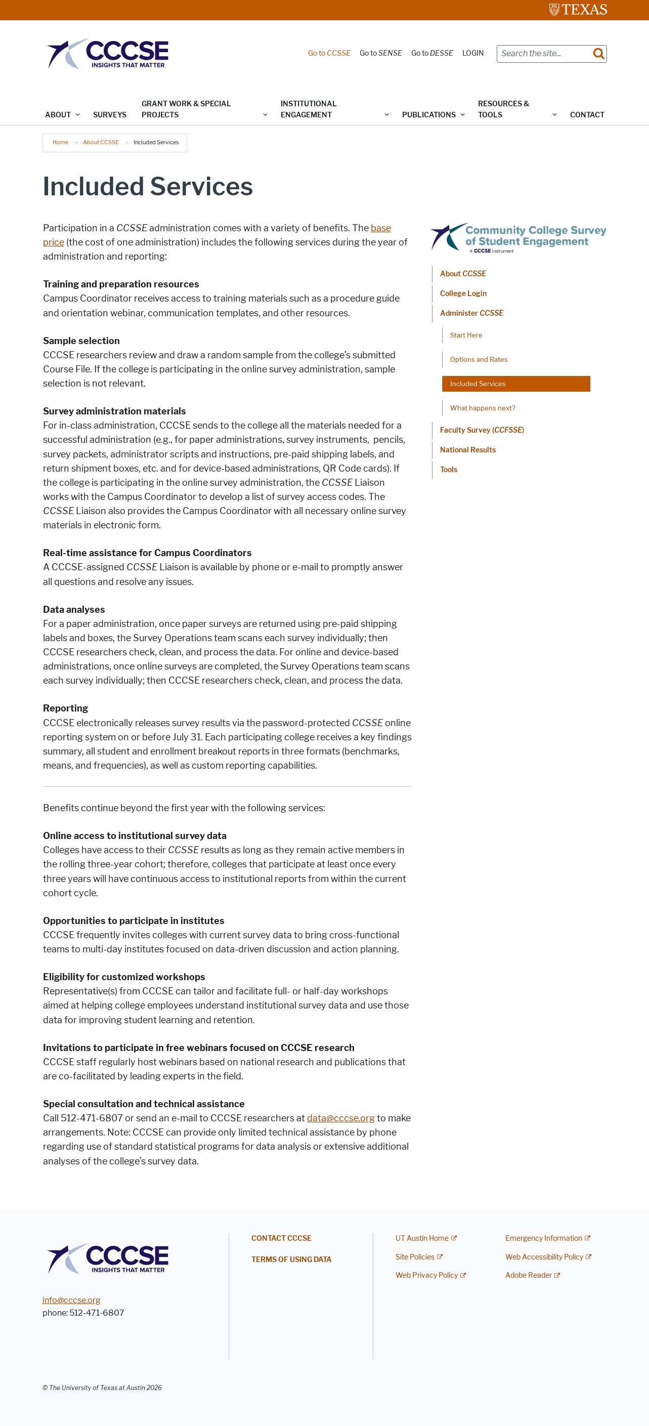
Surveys (109, 115)
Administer (471, 313)
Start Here (466, 335)
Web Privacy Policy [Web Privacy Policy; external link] (427, 1275)
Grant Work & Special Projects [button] (186, 109)
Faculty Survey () (482, 430)
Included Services (478, 384)
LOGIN (473, 53)
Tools (448, 470)
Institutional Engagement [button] (309, 109)
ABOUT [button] (58, 115)
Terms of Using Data (291, 1259)
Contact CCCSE (281, 1238)
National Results (468, 450)
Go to (329, 53)
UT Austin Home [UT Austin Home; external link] (422, 1238)
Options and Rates (479, 359)
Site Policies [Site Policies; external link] (415, 1257)
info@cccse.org (71, 1300)
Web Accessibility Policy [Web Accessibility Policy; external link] (544, 1257)
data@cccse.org (341, 1118)
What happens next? (482, 408)
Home (60, 142)
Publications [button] (429, 115)
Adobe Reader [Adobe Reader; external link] (528, 1275)
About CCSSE (101, 142)
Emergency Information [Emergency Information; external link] (543, 1238)
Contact (587, 115)
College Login (463, 293)
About (463, 274)
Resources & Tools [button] (503, 109)
